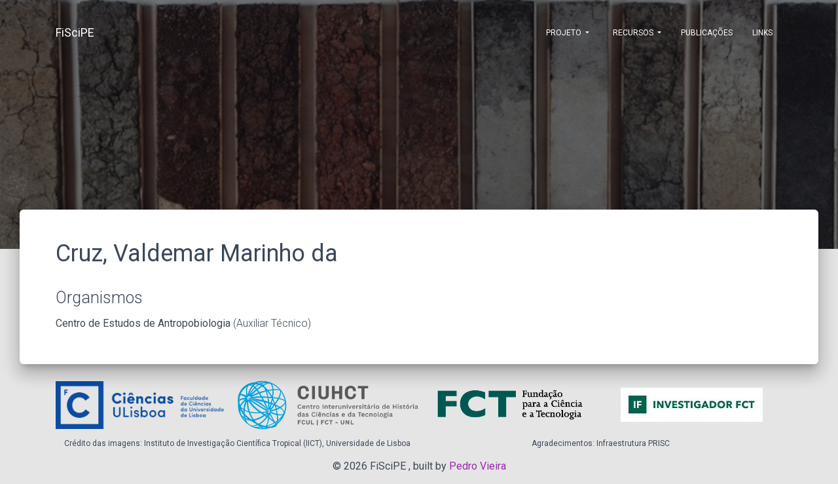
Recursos (633, 32)
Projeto (563, 32)
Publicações (707, 32)
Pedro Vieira (477, 466)
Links (762, 32)
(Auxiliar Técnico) (183, 323)
